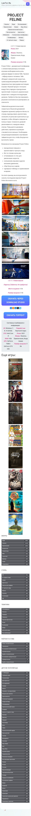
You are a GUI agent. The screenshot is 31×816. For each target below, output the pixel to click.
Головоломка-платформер (20, 35)
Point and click (15, 733)
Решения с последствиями (15, 691)
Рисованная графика (15, 780)
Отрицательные (15, 659)
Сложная (15, 709)
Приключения (7, 27)
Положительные (15, 651)
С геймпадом (15, 673)
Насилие (15, 715)
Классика (15, 741)
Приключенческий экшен (15, 29)
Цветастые (21, 32)
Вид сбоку (24, 27)
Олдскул (15, 720)
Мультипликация (15, 770)
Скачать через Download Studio (16, 301)
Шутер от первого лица (15, 712)
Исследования (22, 24)
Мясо (15, 725)
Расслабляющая (15, 633)
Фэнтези (15, 612)
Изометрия (15, 793)
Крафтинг (15, 785)
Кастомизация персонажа (15, 759)
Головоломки (15, 678)
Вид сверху (15, 743)
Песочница (15, 722)
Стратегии (15, 556)
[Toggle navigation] (28, 4)
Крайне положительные (15, 654)
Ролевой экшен (15, 751)
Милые (15, 590)
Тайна (15, 728)
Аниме (16, 27)
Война (15, 783)
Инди (13, 24)
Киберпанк (6, 35)
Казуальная (15, 548)
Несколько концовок (15, 757)
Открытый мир (15, 701)
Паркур (22, 40)
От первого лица (15, 577)
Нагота (15, 688)
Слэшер (15, 775)
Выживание (15, 625)
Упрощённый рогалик (15, 772)
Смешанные (15, 646)
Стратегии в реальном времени (15, 796)
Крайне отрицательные (15, 662)
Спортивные (15, 564)
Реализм (15, 593)
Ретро (15, 622)
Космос (15, 764)
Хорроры (15, 614)
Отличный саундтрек (15, 699)
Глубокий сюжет (15, 675)
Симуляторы (15, 551)
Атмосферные (15, 609)
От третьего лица (12, 40)
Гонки (15, 561)
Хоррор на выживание (15, 778)
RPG (15, 553)
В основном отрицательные (15, 657)
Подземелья (15, 799)
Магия (15, 788)
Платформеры (12, 37)
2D (15, 575)
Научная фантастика (15, 620)
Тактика (15, 736)
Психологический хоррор (15, 730)
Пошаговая (15, 791)
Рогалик (15, 767)
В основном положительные (15, 649)
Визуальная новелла (15, 694)
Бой (15, 746)
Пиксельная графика (15, 585)
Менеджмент (15, 738)
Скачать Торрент (15, 315)
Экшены (6, 24)
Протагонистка (10, 32)
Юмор (15, 627)
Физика (21, 37)
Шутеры (15, 559)
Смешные (15, 617)
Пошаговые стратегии (15, 801)
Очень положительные (15, 643)
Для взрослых (15, 680)
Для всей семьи (15, 630)
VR (15, 598)
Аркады (15, 686)
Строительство (15, 754)
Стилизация (15, 596)
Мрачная (15, 717)
